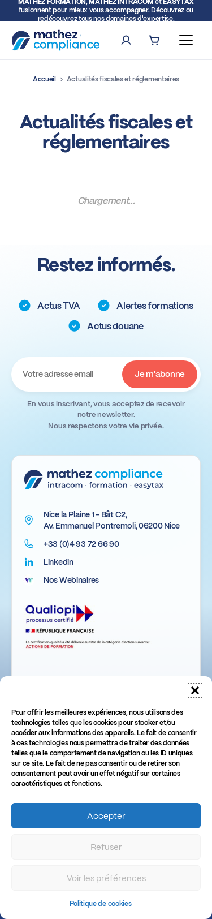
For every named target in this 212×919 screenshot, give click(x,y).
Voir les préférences (106, 878)
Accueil (44, 79)
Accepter (106, 816)
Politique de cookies (101, 903)
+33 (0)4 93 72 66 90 (81, 544)
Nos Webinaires (71, 580)
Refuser (106, 847)
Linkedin (58, 562)
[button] (195, 690)
